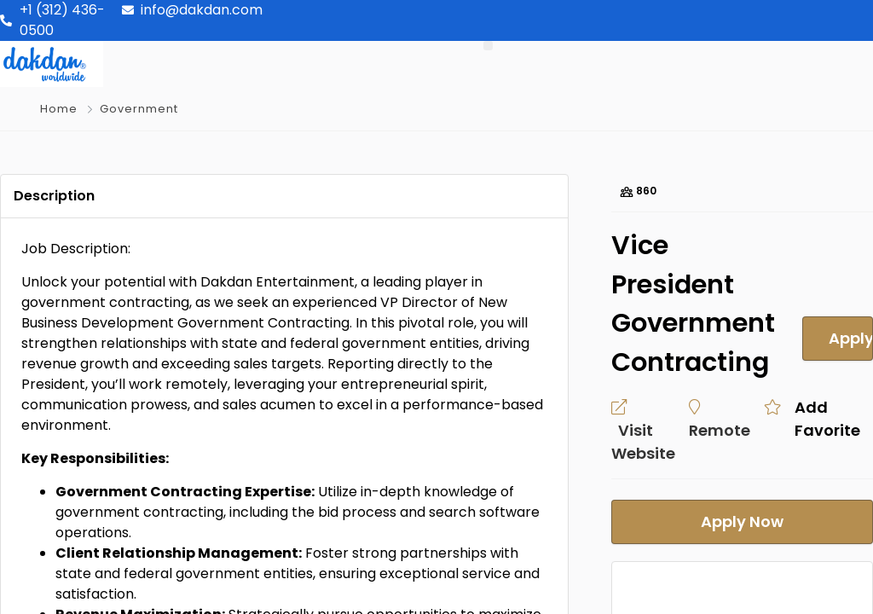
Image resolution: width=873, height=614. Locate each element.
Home (59, 108)
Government (139, 108)
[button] (488, 45)
